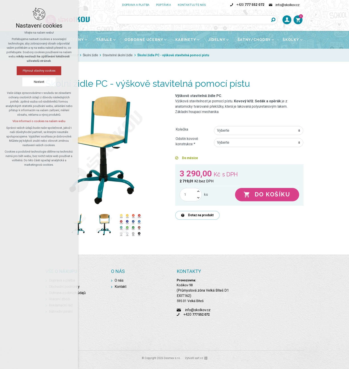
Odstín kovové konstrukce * (187, 141)
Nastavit (39, 81)
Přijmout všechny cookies (39, 70)
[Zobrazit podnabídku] (86, 40)
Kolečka (182, 129)
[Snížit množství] (198, 198)
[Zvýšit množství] (198, 191)
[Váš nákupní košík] (298, 19)
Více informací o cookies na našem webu (38, 121)
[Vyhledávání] (273, 19)
